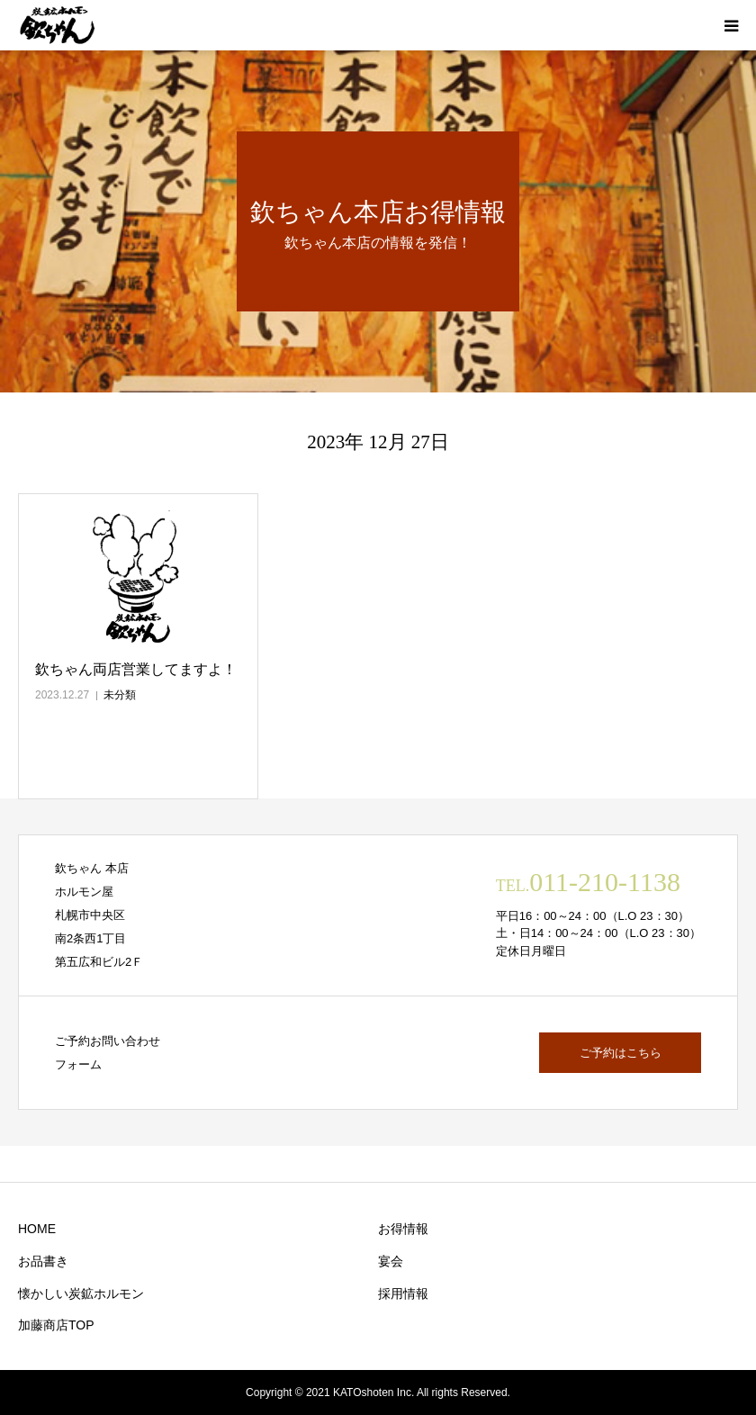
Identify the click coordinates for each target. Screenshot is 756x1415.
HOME (37, 1228)
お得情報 (403, 1228)
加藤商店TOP (56, 1325)
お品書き (43, 1261)
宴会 (390, 1261)
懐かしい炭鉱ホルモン (81, 1293)
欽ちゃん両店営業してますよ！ (136, 669)
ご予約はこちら (621, 1052)
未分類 (120, 695)
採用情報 (403, 1293)
